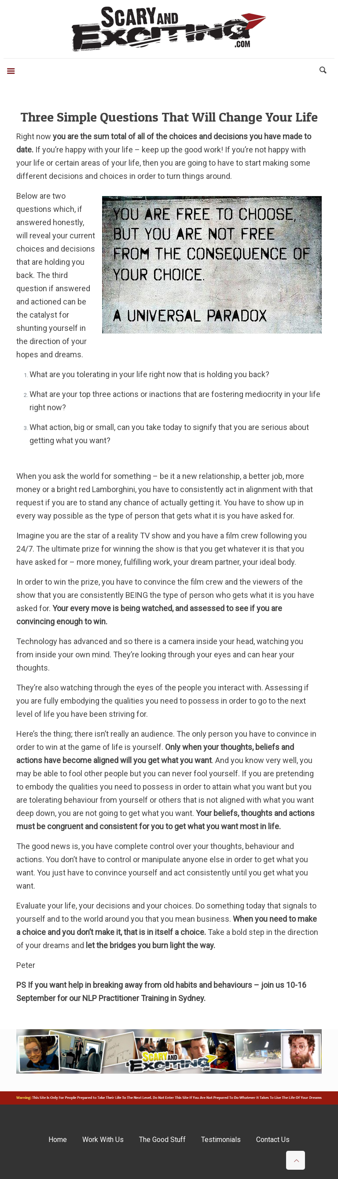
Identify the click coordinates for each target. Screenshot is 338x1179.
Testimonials (221, 1139)
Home (57, 1139)
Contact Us (273, 1139)
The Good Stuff (162, 1139)
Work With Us (103, 1139)
